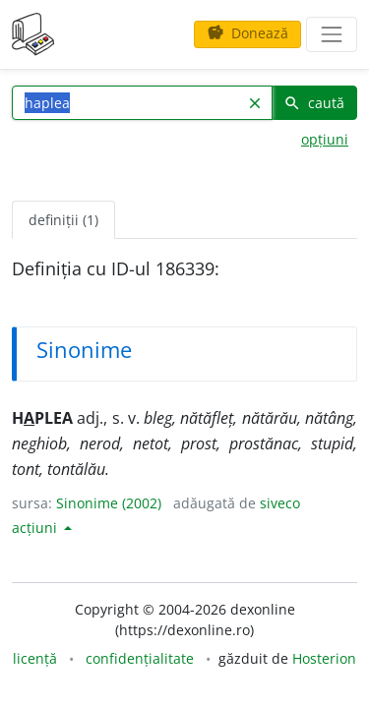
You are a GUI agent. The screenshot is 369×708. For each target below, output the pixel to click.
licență (35, 658)
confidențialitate (140, 658)
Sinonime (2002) (108, 503)
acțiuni (36, 527)
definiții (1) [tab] (63, 219)
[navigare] (331, 34)
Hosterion (324, 658)
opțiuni (324, 139)
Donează (247, 33)
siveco (280, 503)
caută (313, 102)
